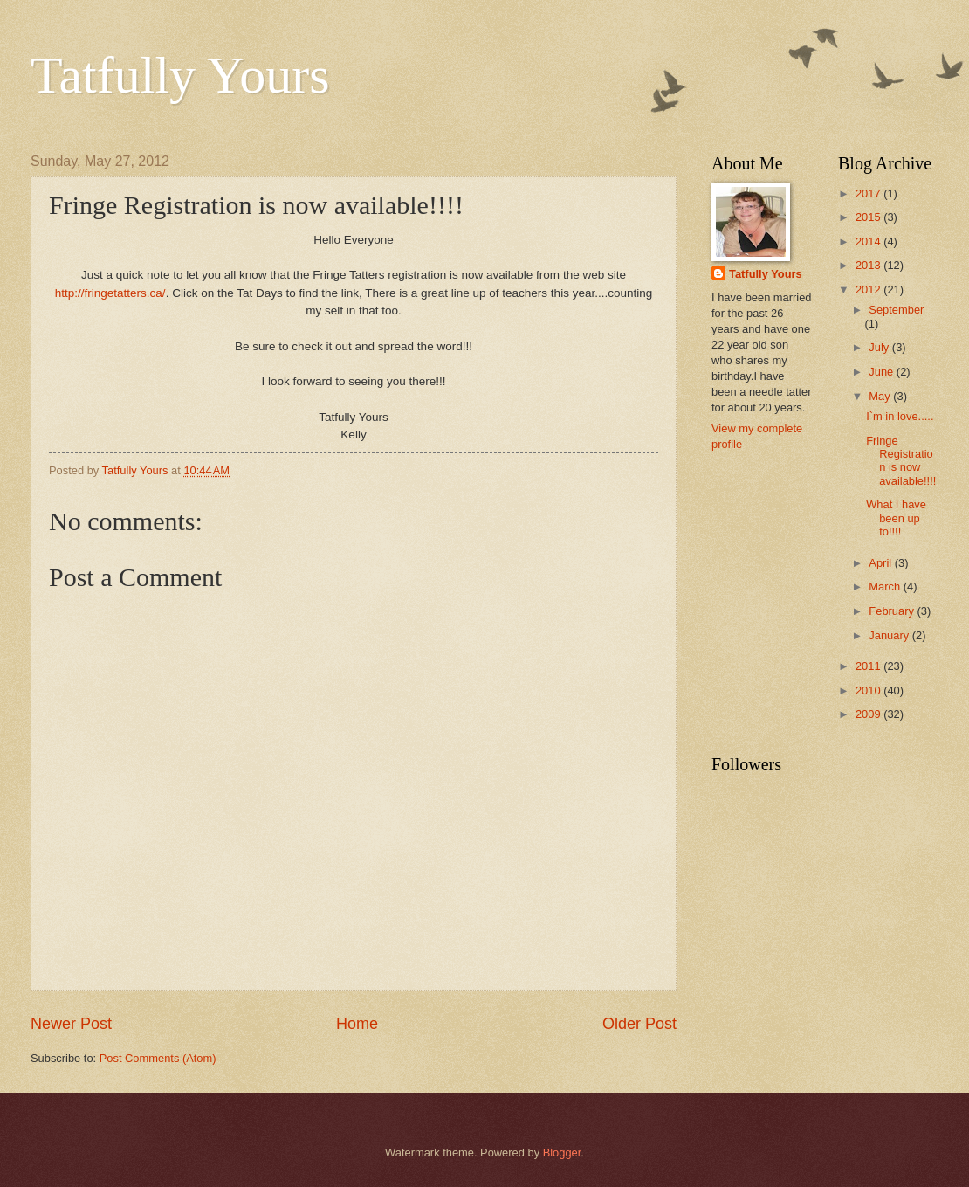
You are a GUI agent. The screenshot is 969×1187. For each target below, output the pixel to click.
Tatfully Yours (180, 75)
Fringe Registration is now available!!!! (901, 460)
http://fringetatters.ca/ (110, 293)
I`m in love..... (899, 416)
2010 (869, 690)
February (893, 611)
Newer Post (71, 1023)
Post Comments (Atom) (158, 1058)
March (886, 586)
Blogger (562, 1152)
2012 (869, 289)
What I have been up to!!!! (896, 518)
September (896, 309)
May (881, 396)
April (881, 562)
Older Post (639, 1023)
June (883, 371)
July (880, 347)
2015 (869, 217)
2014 (869, 241)
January (890, 635)
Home (357, 1023)
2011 (869, 666)
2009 (869, 714)
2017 (869, 193)
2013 (869, 265)
